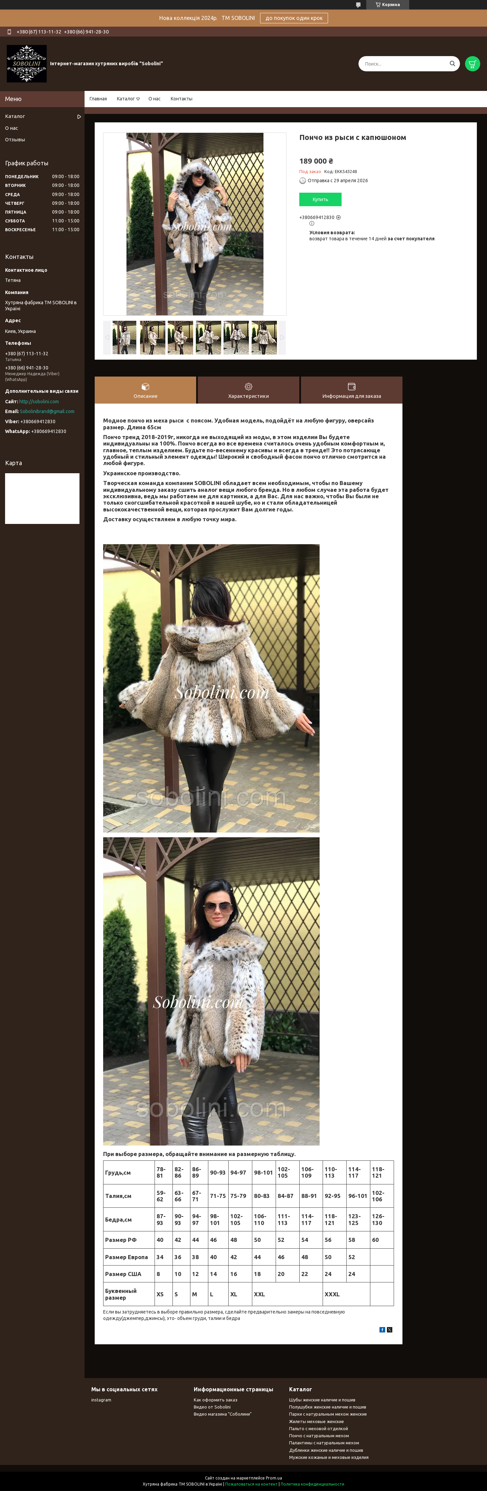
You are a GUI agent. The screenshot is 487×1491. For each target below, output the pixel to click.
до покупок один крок (294, 18)
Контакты (181, 98)
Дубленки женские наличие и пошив (326, 1450)
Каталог (126, 98)
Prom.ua (274, 1478)
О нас (154, 98)
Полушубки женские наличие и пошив (327, 1407)
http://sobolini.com (39, 401)
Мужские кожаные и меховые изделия (329, 1457)
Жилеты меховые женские (316, 1421)
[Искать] (452, 63)
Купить (320, 199)
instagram (101, 1400)
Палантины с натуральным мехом (324, 1443)
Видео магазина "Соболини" (223, 1414)
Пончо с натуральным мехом (319, 1436)
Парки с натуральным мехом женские (328, 1414)
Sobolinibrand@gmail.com (47, 411)
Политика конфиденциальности (312, 1484)
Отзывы (15, 139)
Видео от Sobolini (212, 1407)
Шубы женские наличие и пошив (322, 1400)
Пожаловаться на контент (251, 1484)
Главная (98, 98)
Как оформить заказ (215, 1400)
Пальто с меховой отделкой (318, 1428)
